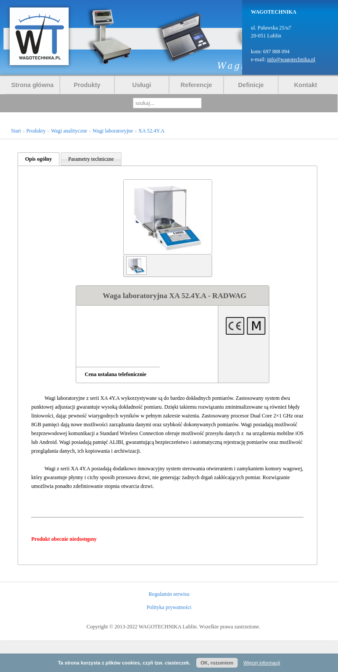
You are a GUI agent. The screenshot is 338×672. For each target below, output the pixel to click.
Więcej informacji (261, 662)
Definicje (251, 85)
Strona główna (32, 85)
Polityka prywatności (169, 607)
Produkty (86, 85)
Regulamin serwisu (169, 594)
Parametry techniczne (91, 159)
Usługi (141, 85)
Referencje (196, 85)
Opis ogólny (38, 159)
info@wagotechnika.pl (291, 59)
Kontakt (305, 85)
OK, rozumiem (217, 662)
